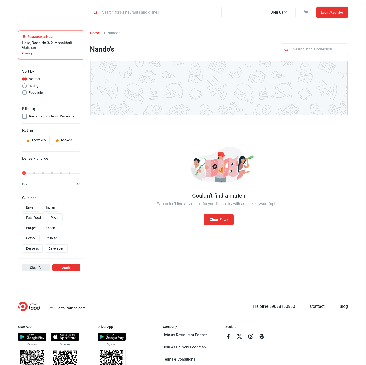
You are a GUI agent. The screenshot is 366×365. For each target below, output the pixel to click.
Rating (33, 86)
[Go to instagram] (250, 337)
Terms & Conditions (179, 360)
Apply (66, 268)
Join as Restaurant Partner (185, 335)
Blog (344, 307)
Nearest (34, 80)
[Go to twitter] (239, 337)
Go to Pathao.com (68, 309)
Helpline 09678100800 (274, 307)
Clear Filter (219, 220)
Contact (317, 307)
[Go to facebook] (228, 337)
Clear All (36, 268)
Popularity (36, 93)
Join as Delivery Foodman (184, 348)
